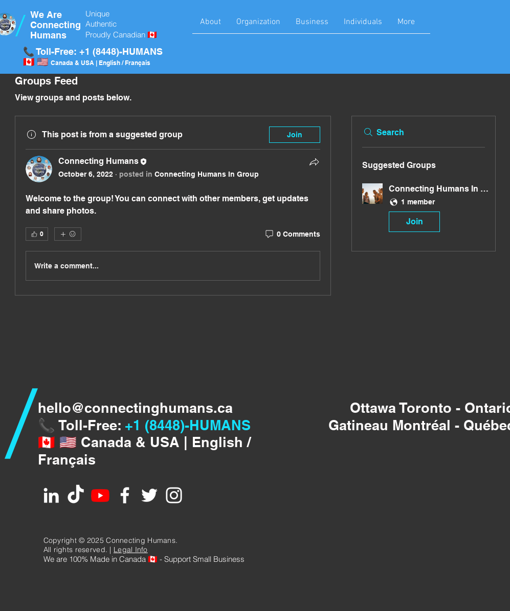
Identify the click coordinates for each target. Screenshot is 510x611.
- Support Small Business (201, 559)
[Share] (314, 162)
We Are (46, 14)
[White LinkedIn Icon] (51, 495)
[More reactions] (67, 234)
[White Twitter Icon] (149, 495)
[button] (210, 25)
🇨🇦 (153, 559)
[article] (173, 206)
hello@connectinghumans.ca (135, 407)
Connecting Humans (55, 29)
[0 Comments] (292, 234)
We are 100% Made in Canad (92, 559)
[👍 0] (37, 234)
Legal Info (131, 549)
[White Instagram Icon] (174, 495)
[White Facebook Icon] (125, 495)
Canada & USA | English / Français (100, 63)
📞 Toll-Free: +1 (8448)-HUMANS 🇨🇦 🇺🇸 (93, 56)
